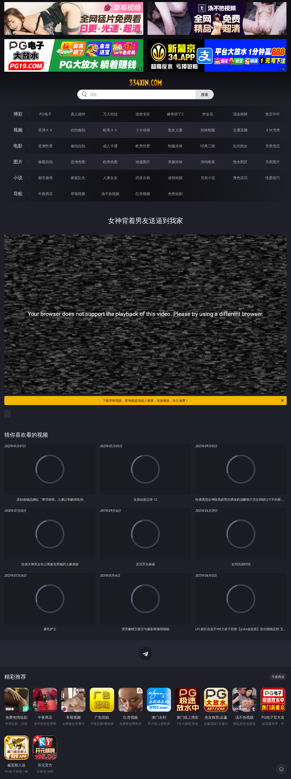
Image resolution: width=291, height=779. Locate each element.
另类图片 (272, 161)
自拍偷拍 (78, 129)
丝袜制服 (208, 129)
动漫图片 (142, 161)
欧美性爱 (142, 145)
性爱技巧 (272, 177)
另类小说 (208, 177)
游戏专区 (142, 114)
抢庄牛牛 (272, 114)
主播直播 (240, 129)
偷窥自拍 (45, 161)
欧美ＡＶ (110, 129)
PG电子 (45, 114)
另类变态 (272, 145)
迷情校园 (175, 177)
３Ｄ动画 (142, 129)
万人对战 (110, 114)
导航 (18, 193)
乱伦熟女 (240, 145)
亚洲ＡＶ (45, 129)
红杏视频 (142, 193)
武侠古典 (142, 177)
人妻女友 (110, 177)
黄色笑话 (240, 177)
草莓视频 (78, 193)
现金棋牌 (240, 114)
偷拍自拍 (78, 145)
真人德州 (78, 114)
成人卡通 (110, 145)
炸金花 (207, 114)
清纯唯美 (208, 161)
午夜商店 (45, 193)
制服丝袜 (175, 145)
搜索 (204, 94)
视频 (18, 130)
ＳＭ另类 (272, 129)
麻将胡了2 (175, 114)
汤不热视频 (110, 193)
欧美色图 (110, 161)
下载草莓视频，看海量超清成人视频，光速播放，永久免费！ (193, 400)
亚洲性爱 (45, 145)
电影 (18, 146)
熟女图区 (240, 161)
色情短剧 (175, 193)
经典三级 (208, 145)
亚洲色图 (78, 161)
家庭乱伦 (78, 177)
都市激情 (45, 177)
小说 (18, 178)
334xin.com (145, 82)
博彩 (18, 114)
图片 (18, 162)
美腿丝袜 (175, 161)
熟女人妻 (175, 129)
